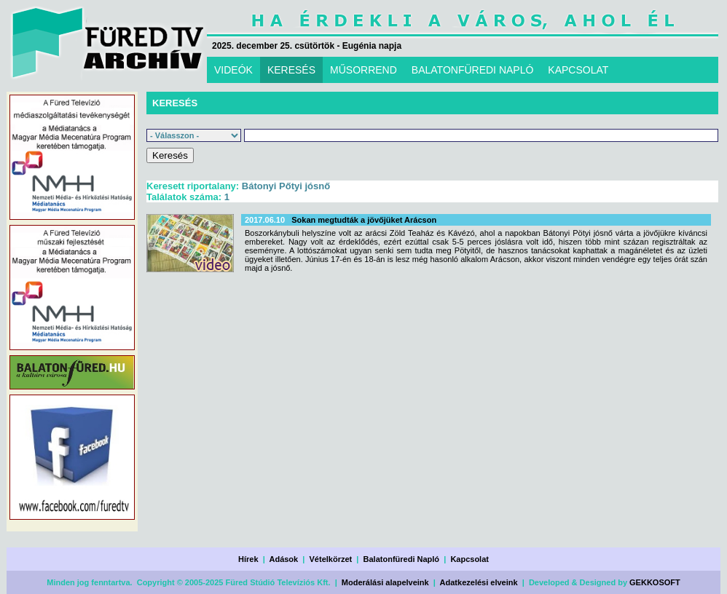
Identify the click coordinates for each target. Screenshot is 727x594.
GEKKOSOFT (654, 582)
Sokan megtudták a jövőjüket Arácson (363, 219)
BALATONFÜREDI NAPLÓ (473, 70)
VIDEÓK (233, 70)
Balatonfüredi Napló (402, 559)
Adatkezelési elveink (479, 582)
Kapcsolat (469, 559)
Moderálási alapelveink (385, 582)
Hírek (248, 559)
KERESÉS (291, 70)
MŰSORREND (363, 70)
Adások (283, 559)
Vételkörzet (331, 559)
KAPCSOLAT (578, 70)
